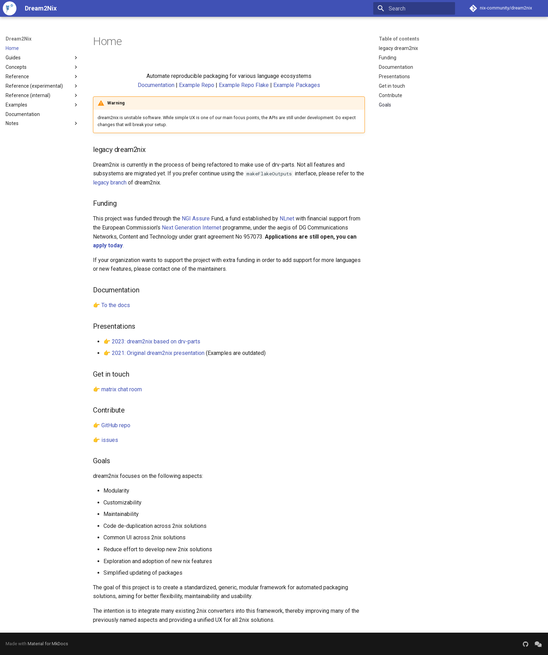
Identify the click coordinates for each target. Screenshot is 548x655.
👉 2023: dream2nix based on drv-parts (151, 341)
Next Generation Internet (191, 227)
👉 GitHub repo (111, 425)
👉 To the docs (111, 305)
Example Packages (296, 85)
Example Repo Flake (244, 85)
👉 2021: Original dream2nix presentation (153, 353)
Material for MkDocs (48, 643)
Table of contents (399, 39)
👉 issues (105, 440)
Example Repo (196, 85)
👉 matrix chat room (117, 389)
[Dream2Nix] (9, 8)
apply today (108, 245)
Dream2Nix (18, 39)
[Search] (414, 8)
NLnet (287, 218)
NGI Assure (196, 218)
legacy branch (110, 182)
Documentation (156, 85)
